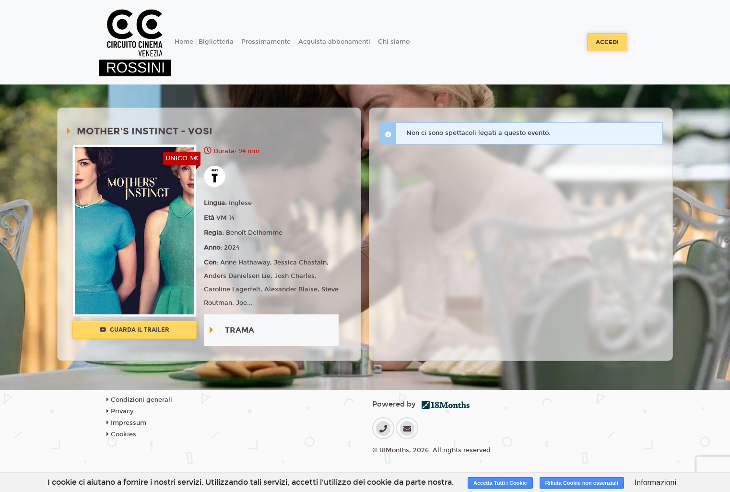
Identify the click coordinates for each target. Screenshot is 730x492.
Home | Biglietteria (204, 42)
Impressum (126, 423)
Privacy (119, 411)
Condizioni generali (139, 400)
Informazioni (655, 483)
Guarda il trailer (134, 329)
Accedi (607, 42)
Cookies (121, 434)
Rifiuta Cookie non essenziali (581, 483)
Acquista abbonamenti (334, 42)
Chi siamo (394, 42)
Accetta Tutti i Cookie (500, 483)
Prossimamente (266, 42)
